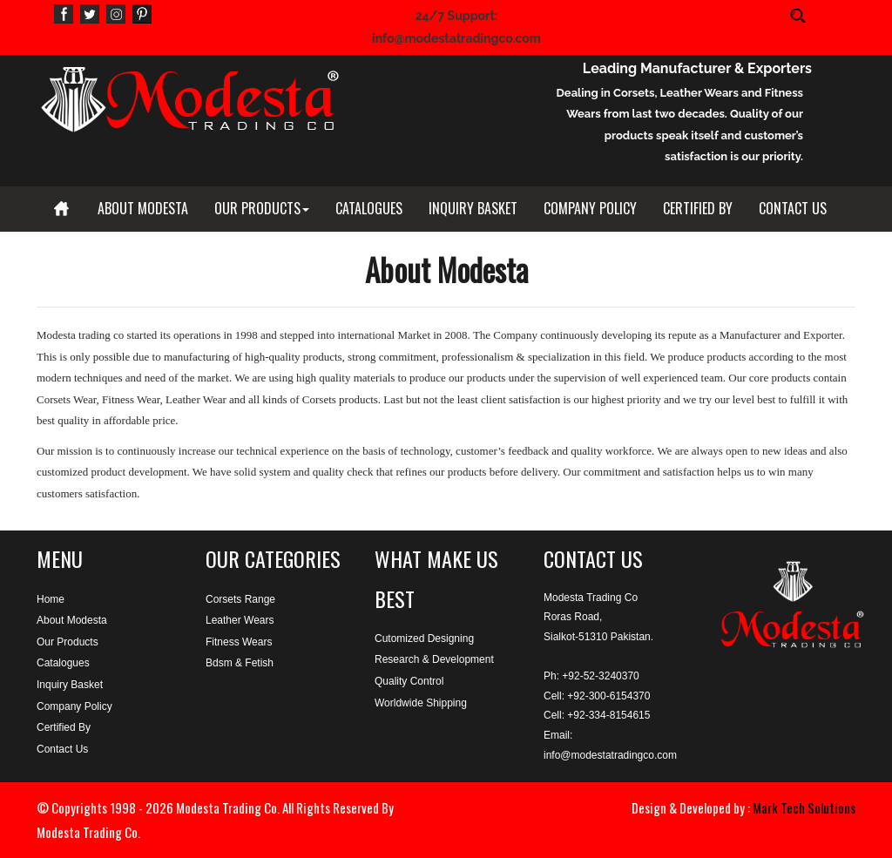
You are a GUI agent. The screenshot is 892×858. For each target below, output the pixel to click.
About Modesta (72, 620)
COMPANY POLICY (590, 208)
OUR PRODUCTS (261, 208)
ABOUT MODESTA (143, 208)
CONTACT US (793, 208)
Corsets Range (240, 599)
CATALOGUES (368, 208)
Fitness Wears (239, 642)
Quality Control (409, 681)
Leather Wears (240, 620)
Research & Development (434, 659)
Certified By (64, 727)
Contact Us (62, 749)
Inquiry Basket (70, 685)
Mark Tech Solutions (804, 807)
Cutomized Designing (424, 638)
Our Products (67, 642)
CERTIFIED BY (698, 208)
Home (50, 599)
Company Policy (74, 706)
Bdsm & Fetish (240, 663)
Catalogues (63, 663)
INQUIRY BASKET (473, 208)
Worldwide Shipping (421, 703)
